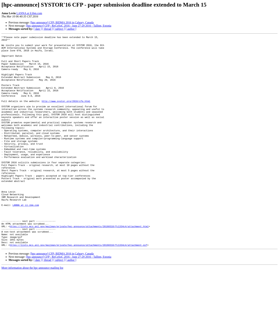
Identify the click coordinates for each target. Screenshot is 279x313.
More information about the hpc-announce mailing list (32, 309)
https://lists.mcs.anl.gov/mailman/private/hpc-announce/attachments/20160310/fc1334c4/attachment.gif (78, 287)
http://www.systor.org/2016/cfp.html (66, 114)
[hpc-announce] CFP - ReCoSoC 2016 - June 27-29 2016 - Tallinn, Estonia (68, 25)
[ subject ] (59, 28)
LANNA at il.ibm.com (29, 13)
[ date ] (38, 28)
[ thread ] (47, 28)
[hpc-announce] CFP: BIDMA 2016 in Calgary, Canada (62, 22)
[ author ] (71, 28)
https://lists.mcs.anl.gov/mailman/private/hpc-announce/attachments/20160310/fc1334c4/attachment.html (79, 264)
